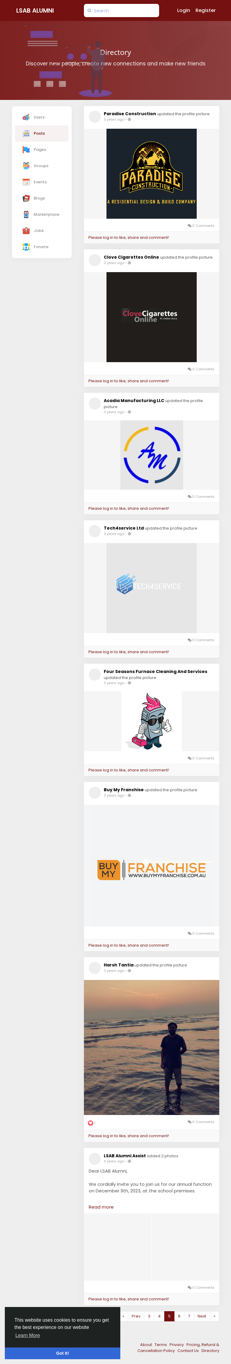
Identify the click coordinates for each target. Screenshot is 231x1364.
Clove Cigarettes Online (131, 257)
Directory (210, 1350)
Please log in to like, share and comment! (128, 237)
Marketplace (41, 214)
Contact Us (188, 1350)
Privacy (177, 1344)
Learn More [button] (27, 1335)
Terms (161, 1344)
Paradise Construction (130, 114)
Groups (35, 166)
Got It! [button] (62, 1353)
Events (35, 182)
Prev (136, 1316)
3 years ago (114, 119)
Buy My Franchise (124, 790)
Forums (35, 247)
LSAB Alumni (35, 10)
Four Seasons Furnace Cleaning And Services (155, 671)
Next (202, 1316)
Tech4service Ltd (124, 528)
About (146, 1344)
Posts (34, 133)
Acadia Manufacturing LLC (134, 401)
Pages (34, 149)
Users (34, 117)
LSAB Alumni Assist (125, 1156)
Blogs (34, 198)
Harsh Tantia (119, 965)
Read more (101, 1207)
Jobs (33, 230)
